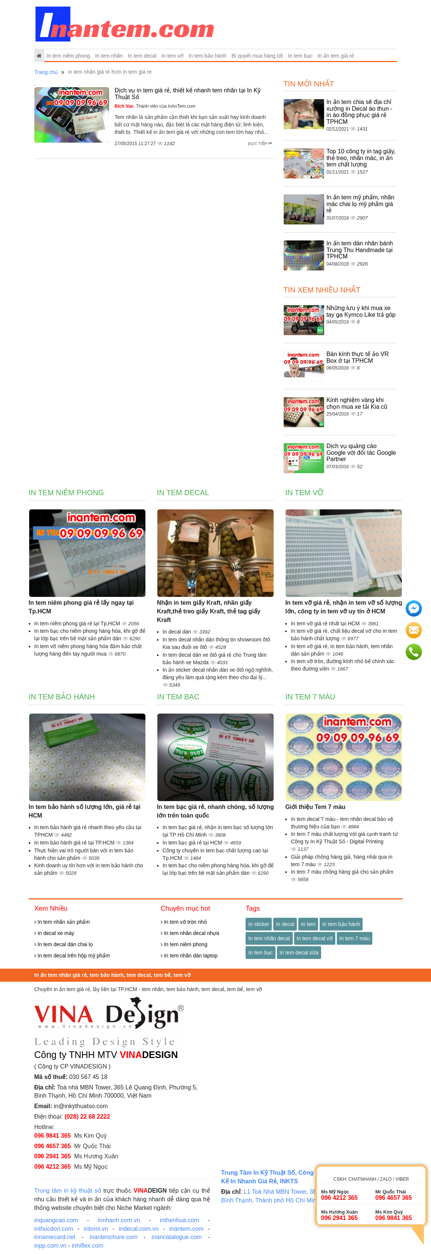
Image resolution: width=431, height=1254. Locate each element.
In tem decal (142, 56)
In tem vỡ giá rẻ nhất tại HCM (326, 623)
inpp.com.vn (50, 1245)
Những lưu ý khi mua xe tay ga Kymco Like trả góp (360, 311)
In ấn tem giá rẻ (335, 56)
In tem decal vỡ (315, 938)
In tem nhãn (109, 56)
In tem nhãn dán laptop (189, 956)
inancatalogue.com (177, 1237)
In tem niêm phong (68, 56)
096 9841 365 (52, 1135)
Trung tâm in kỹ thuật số (67, 1190)
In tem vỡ (172, 56)
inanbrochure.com (114, 1237)
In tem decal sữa (299, 953)
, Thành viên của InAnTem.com (155, 106)
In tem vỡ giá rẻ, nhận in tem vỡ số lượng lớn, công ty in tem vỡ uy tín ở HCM (343, 607)
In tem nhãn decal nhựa (190, 933)
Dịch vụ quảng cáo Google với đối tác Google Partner (361, 452)
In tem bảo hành (207, 56)
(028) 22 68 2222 (87, 1116)
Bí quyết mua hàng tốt (257, 56)
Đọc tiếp (260, 143)
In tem (308, 924)
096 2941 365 (52, 1156)
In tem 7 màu (310, 697)
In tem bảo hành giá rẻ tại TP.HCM (75, 843)
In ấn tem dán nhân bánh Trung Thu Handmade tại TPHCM (359, 250)
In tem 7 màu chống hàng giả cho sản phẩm (342, 872)
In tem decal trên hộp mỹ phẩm (72, 956)
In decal (285, 924)
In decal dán (178, 632)
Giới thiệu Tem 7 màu (315, 807)
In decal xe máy (54, 933)
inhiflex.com (87, 1245)
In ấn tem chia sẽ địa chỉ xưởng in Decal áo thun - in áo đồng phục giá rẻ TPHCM (359, 112)
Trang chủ (46, 72)
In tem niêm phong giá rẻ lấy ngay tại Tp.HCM (81, 607)
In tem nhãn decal (269, 938)
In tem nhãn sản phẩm (62, 922)
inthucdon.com (53, 1229)
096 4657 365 (52, 1146)
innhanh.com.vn (119, 1220)
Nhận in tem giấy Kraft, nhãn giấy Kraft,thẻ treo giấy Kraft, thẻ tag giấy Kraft (209, 611)
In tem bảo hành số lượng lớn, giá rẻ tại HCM (85, 811)
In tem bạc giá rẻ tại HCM (193, 843)
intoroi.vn (96, 1229)
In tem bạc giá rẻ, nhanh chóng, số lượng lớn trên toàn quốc (215, 811)
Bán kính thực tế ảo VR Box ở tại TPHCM (357, 357)
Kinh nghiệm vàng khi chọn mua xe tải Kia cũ (356, 403)
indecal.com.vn (139, 1229)
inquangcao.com (56, 1220)
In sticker (258, 924)
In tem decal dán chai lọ (63, 944)
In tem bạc (300, 56)
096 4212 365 (52, 1166)
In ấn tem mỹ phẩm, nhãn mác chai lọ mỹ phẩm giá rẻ (360, 204)
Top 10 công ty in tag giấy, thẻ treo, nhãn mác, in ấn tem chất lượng (360, 158)
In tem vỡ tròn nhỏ (184, 922)
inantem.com (186, 1229)
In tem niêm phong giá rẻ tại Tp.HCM (78, 623)
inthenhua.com (179, 1220)
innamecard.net (55, 1237)
